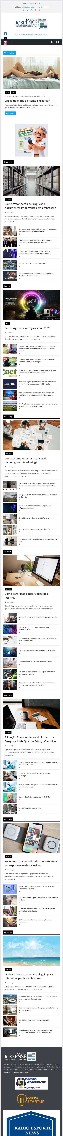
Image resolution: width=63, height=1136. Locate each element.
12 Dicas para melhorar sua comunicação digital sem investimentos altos (38, 639)
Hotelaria (8, 970)
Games (7, 323)
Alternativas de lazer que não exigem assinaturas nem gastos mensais (37, 673)
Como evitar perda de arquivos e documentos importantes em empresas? (30, 206)
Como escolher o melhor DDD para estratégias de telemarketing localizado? (37, 910)
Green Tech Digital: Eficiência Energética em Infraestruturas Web (35, 507)
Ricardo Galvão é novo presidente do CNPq (34, 797)
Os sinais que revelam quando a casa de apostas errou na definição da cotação (37, 360)
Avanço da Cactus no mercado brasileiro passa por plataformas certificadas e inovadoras (37, 371)
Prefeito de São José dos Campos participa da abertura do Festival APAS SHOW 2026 (35, 241)
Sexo (13, 92)
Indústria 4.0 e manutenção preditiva (32, 263)
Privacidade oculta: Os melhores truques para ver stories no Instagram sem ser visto (37, 684)
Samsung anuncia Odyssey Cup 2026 (27, 328)
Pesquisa (8, 732)
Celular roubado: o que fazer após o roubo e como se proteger (38, 899)
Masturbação (29, 96)
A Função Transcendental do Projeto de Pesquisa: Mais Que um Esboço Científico (30, 739)
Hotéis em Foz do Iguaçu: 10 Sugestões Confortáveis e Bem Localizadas (38, 1009)
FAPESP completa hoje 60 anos (30, 808)
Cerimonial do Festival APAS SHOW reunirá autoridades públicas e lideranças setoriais (35, 252)
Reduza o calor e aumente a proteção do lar (35, 529)
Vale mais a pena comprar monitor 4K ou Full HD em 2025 (38, 540)
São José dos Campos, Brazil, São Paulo (31, 34)
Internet (8, 589)
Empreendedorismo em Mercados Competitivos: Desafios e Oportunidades (36, 274)
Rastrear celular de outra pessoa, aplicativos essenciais (35, 921)
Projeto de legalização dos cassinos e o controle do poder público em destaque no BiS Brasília (37, 383)
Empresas (8, 199)
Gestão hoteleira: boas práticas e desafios (34, 1020)
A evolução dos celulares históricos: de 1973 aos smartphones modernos (36, 887)
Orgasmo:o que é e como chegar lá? (27, 100)
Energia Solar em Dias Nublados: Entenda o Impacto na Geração (38, 496)
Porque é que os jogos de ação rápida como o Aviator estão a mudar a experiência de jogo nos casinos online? (38, 348)
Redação (9, 96)
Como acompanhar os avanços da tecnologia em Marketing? (26, 460)
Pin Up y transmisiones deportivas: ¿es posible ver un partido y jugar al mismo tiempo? (38, 405)
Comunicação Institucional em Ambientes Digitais (37, 650)
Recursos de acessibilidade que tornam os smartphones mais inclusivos (31, 863)
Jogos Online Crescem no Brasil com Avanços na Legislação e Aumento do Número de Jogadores (36, 394)
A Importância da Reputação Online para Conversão (38, 617)
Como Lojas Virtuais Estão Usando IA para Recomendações (34, 628)
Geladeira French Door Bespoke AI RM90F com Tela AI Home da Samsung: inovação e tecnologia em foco (38, 484)
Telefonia (8, 857)
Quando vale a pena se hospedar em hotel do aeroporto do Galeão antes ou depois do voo (35, 1031)
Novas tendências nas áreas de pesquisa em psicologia (35, 774)
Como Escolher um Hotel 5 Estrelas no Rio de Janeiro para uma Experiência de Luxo (38, 998)
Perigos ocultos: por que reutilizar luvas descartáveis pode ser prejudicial (38, 763)
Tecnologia (9, 454)
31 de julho (20, 96)
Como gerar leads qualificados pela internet (27, 595)
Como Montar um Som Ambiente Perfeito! (34, 518)
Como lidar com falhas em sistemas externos (35, 662)
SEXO (43, 96)
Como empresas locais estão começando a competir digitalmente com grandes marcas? (38, 230)
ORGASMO (37, 96)
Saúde (7, 92)
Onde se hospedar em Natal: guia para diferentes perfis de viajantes (29, 976)
